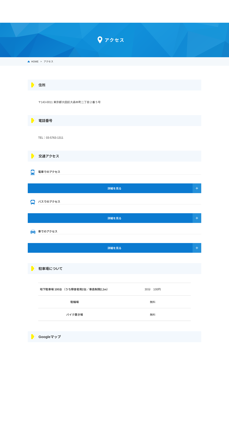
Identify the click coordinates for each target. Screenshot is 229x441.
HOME (35, 61)
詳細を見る (114, 188)
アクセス (48, 61)
